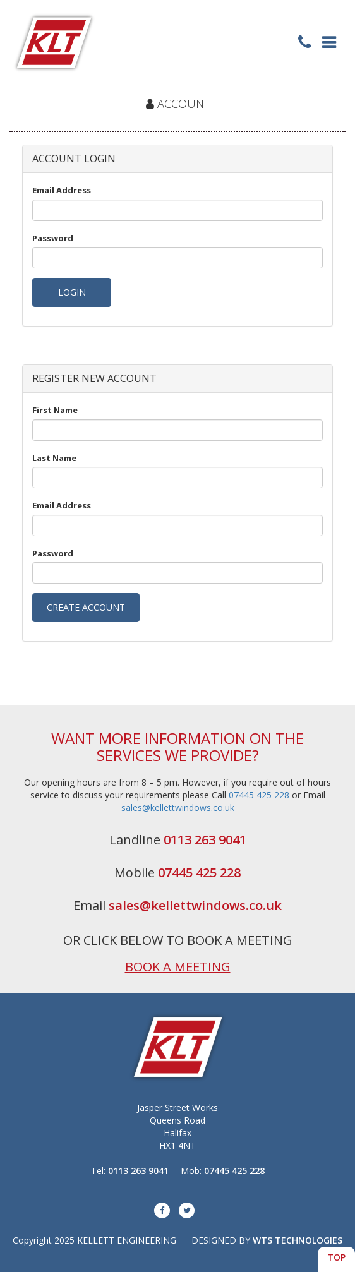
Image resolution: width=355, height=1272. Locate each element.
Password (52, 238)
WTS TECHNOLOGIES (297, 1240)
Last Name (54, 458)
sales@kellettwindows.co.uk (177, 807)
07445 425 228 (259, 795)
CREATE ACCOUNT (86, 607)
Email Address (61, 190)
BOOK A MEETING (178, 966)
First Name (55, 410)
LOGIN (72, 292)
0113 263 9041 (205, 839)
